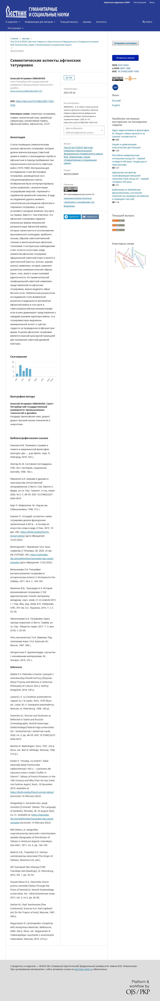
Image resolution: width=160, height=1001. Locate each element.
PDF (70, 77)
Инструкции (15, 28)
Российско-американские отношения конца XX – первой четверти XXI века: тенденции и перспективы (129, 160)
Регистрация (140, 2)
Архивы (87, 21)
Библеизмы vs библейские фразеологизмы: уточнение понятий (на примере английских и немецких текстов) (130, 194)
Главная (14, 38)
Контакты (101, 21)
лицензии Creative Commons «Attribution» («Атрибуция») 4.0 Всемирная (79, 202)
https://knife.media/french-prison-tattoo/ (32, 792)
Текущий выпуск (69, 21)
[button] (72, 216)
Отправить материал (125, 43)
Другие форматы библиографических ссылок (80, 130)
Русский (116, 100)
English (116, 105)
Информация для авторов (39, 21)
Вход (152, 2)
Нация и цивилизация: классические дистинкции (126, 146)
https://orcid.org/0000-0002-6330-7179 (26, 91)
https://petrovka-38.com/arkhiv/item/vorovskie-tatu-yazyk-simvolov (32, 558)
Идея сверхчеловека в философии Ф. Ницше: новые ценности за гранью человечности (130, 133)
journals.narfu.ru (84, 969)
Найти (147, 21)
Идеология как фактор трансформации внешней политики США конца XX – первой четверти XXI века (130, 177)
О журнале (12, 21)
